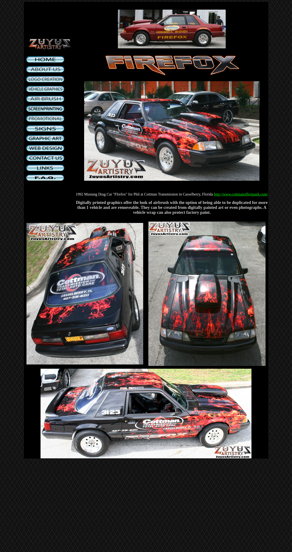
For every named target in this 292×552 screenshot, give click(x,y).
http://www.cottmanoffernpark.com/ (241, 194)
